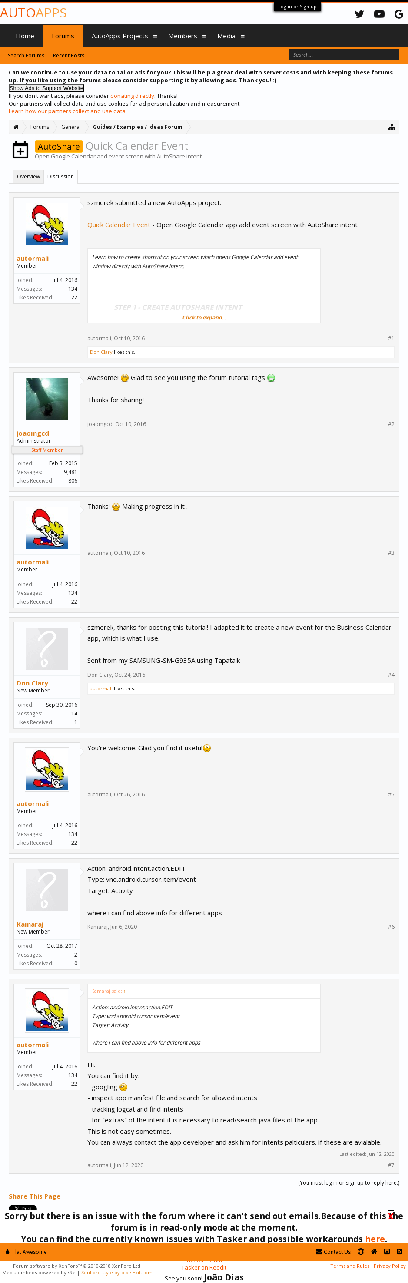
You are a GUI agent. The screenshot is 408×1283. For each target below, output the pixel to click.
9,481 (70, 472)
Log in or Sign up (297, 6)
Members (182, 35)
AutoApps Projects (120, 35)
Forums (63, 35)
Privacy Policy (390, 1266)
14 (74, 713)
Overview (28, 176)
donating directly (132, 96)
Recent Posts (68, 55)
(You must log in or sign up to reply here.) (348, 1182)
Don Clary (101, 352)
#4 (391, 675)
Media (226, 35)
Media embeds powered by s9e (39, 1272)
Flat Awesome (26, 1252)
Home (25, 35)
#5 (391, 794)
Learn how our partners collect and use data (67, 111)
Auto (33, 12)
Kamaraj (30, 924)
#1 (391, 338)
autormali (33, 258)
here (375, 1239)
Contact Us (333, 1252)
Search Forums (26, 55)
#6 (391, 927)
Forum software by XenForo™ (77, 1266)
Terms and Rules (349, 1266)
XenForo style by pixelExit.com (117, 1272)
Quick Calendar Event (118, 224)
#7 (391, 1165)
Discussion (60, 176)
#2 (391, 424)
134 (72, 288)
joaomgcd (33, 433)
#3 (391, 553)
